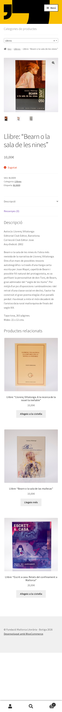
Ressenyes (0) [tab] (11, 211)
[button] (53, 62)
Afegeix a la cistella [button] (31, 413)
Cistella (48, 704)
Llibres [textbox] (30, 40)
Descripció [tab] (10, 201)
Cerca (31, 706)
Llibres (17, 48)
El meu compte (10, 706)
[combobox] (31, 40)
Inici (9, 48)
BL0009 (16, 185)
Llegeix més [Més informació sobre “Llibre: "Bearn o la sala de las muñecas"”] (31, 502)
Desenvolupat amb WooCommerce (23, 633)
